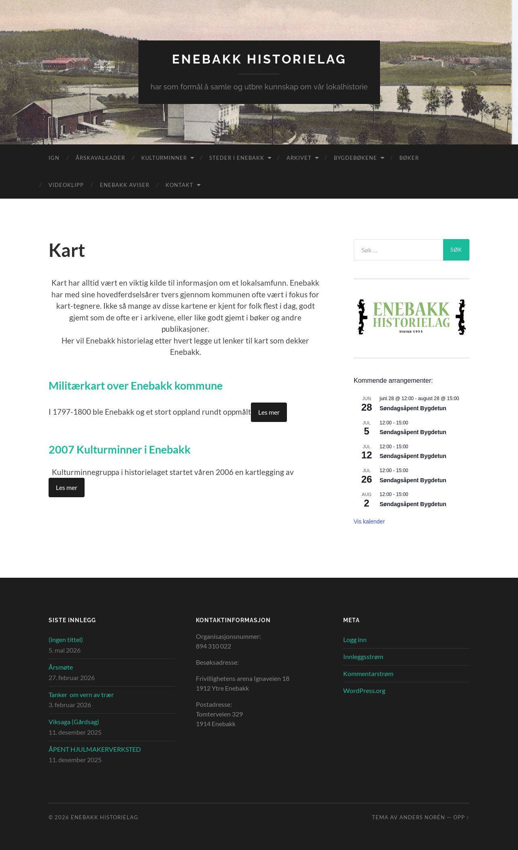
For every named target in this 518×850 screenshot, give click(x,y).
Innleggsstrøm (363, 656)
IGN (54, 157)
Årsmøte (61, 666)
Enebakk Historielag (259, 58)
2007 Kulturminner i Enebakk (126, 448)
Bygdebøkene (355, 157)
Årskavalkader (100, 157)
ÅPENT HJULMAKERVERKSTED (95, 748)
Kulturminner (164, 157)
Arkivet (299, 157)
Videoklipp (66, 184)
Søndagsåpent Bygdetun (413, 408)
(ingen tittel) (66, 639)
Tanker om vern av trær (81, 694)
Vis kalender (369, 521)
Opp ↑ (461, 817)
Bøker (409, 157)
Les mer (269, 411)
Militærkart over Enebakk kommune (143, 385)
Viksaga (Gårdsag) (74, 721)
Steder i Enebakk (236, 157)
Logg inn (355, 639)
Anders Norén (422, 817)
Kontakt (179, 184)
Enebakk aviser (124, 184)
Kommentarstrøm (368, 673)
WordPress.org (364, 690)
